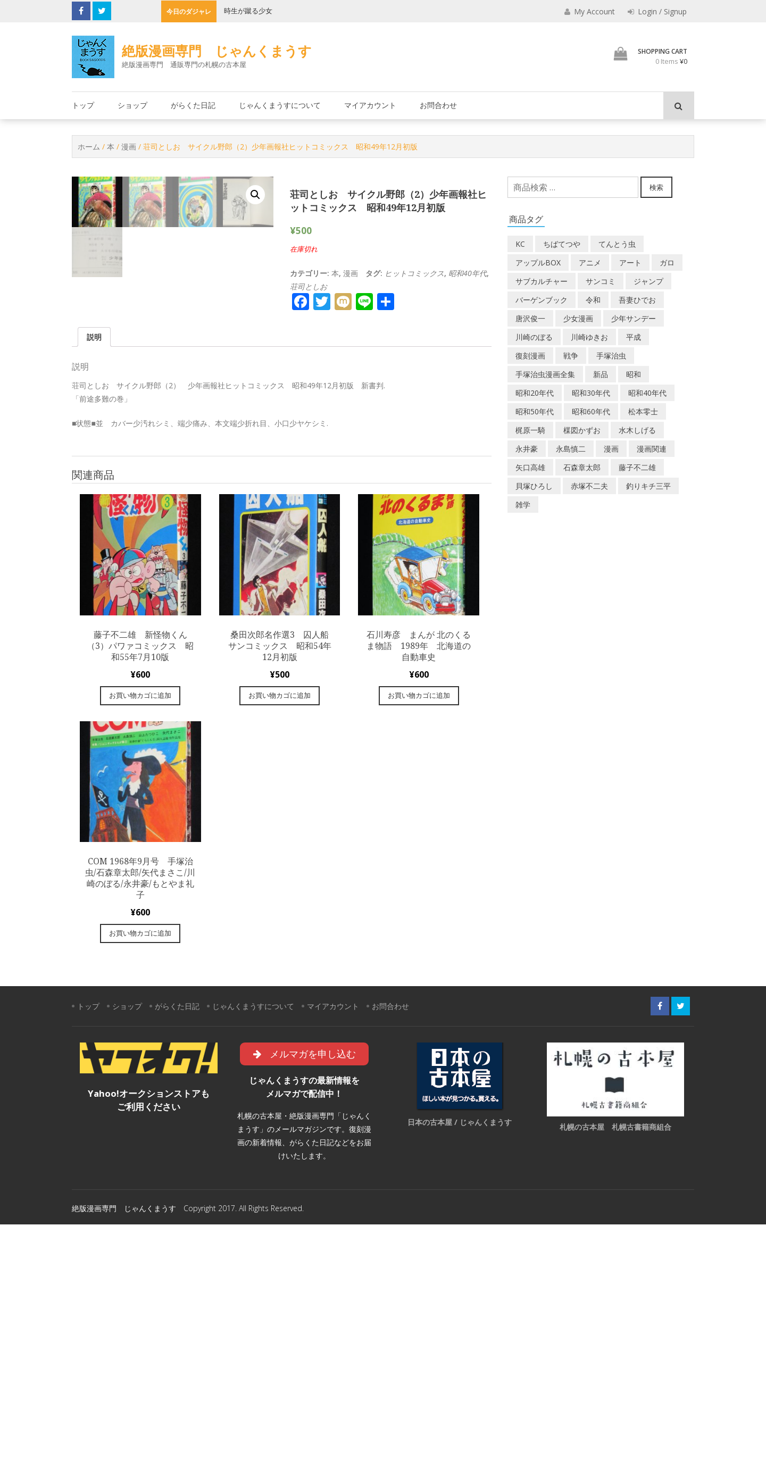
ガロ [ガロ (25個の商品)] (667, 262)
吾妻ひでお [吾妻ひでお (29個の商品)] (637, 300)
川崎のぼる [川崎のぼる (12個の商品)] (534, 337)
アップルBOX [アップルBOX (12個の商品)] (538, 262)
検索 (656, 187)
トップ (83, 105)
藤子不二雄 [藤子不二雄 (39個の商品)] (637, 467)
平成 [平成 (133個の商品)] (633, 337)
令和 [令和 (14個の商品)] (593, 300)
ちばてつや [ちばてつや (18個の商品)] (561, 244)
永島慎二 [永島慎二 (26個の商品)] (571, 449)
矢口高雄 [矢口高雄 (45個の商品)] (530, 467)
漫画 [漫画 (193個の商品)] (611, 449)
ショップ (132, 105)
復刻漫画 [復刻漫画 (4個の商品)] (530, 356)
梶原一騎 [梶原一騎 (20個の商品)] (530, 430)
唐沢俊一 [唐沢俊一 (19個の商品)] (530, 318)
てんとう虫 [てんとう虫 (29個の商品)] (617, 244)
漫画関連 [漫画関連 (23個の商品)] (652, 449)
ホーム (89, 146)
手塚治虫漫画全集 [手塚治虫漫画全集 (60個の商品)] (545, 374)
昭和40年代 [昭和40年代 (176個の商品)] (647, 393)
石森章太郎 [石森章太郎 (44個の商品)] (582, 467)
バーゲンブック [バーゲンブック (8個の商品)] (541, 300)
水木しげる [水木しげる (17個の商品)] (637, 430)
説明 (94, 588)
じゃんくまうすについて (280, 105)
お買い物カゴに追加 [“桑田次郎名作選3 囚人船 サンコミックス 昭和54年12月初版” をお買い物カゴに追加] (279, 947)
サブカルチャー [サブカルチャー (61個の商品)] (541, 281)
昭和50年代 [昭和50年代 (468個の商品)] (534, 411)
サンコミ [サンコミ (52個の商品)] (600, 281)
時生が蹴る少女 (248, 10)
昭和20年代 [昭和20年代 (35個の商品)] (534, 393)
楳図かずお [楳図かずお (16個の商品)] (582, 430)
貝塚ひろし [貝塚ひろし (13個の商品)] (534, 486)
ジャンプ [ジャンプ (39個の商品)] (648, 281)
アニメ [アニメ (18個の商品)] (590, 262)
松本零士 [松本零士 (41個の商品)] (643, 411)
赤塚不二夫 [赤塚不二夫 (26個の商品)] (589, 486)
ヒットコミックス (414, 273)
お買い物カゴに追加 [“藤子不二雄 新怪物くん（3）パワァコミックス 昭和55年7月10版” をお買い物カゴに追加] (140, 947)
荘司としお (308, 286)
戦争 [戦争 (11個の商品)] (570, 356)
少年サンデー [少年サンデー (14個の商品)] (633, 318)
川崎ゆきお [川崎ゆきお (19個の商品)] (589, 337)
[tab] (94, 588)
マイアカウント (370, 105)
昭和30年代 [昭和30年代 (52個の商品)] (591, 393)
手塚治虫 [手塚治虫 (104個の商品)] (611, 356)
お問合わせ (438, 105)
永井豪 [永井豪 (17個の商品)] (526, 449)
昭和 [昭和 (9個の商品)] (633, 374)
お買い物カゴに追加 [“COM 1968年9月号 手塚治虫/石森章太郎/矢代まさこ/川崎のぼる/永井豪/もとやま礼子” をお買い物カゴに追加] (140, 1184)
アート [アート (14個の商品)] (630, 262)
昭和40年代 (467, 273)
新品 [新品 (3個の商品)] (600, 374)
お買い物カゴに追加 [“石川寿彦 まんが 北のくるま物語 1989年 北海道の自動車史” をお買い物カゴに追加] (419, 947)
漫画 (128, 146)
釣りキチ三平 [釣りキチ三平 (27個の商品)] (648, 486)
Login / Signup (657, 11)
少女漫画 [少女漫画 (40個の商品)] (578, 318)
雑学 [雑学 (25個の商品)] (522, 504)
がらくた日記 (193, 105)
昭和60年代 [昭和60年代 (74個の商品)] (591, 411)
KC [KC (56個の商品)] (520, 244)
